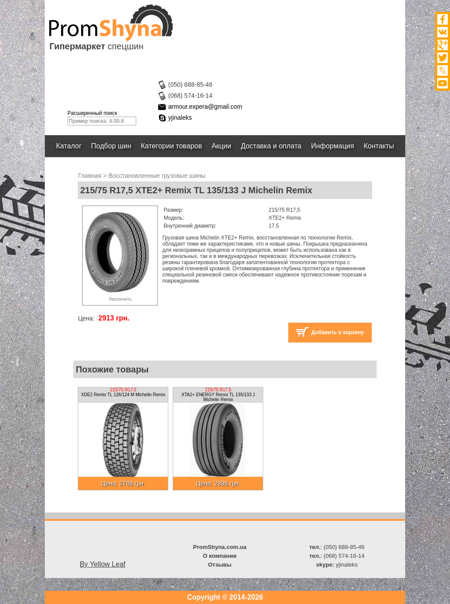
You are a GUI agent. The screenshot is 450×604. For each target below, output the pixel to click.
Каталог (69, 146)
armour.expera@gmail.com (205, 106)
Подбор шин (111, 146)
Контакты (379, 146)
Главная (89, 175)
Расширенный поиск (92, 113)
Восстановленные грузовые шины (157, 175)
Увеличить (120, 299)
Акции (222, 146)
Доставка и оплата (271, 146)
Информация (332, 146)
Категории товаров (171, 146)
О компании (219, 555)
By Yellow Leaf (102, 564)
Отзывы (219, 564)
